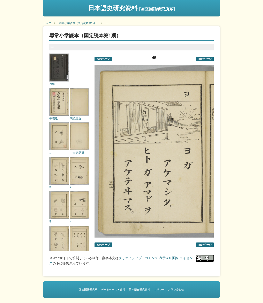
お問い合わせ (176, 289)
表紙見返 (75, 118)
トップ (47, 23)
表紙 (52, 84)
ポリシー (159, 289)
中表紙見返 (77, 152)
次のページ (103, 58)
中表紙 (53, 118)
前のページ (205, 58)
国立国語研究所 (88, 289)
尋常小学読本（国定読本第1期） (78, 23)
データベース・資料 (113, 289)
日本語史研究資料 (131, 8)
